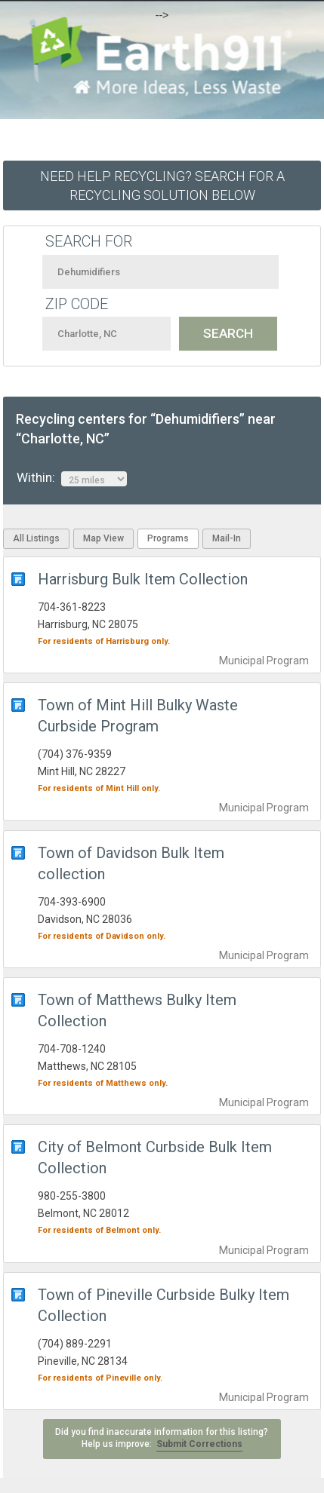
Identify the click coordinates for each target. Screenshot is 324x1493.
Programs (168, 538)
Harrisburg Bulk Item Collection (143, 579)
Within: (72, 478)
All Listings (36, 538)
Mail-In (226, 538)
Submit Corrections (199, 1444)
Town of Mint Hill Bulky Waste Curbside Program (138, 715)
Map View (103, 538)
